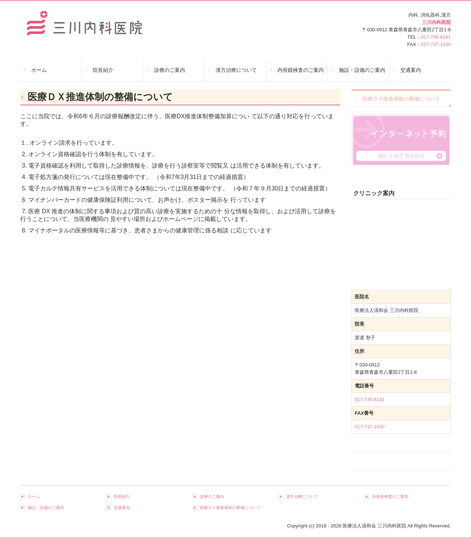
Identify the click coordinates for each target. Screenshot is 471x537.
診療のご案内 (169, 70)
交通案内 (410, 70)
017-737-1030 (436, 44)
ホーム (39, 70)
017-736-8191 (436, 37)
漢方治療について (236, 70)
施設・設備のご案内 (362, 70)
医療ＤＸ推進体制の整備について (401, 99)
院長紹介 (103, 70)
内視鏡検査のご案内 (300, 70)
